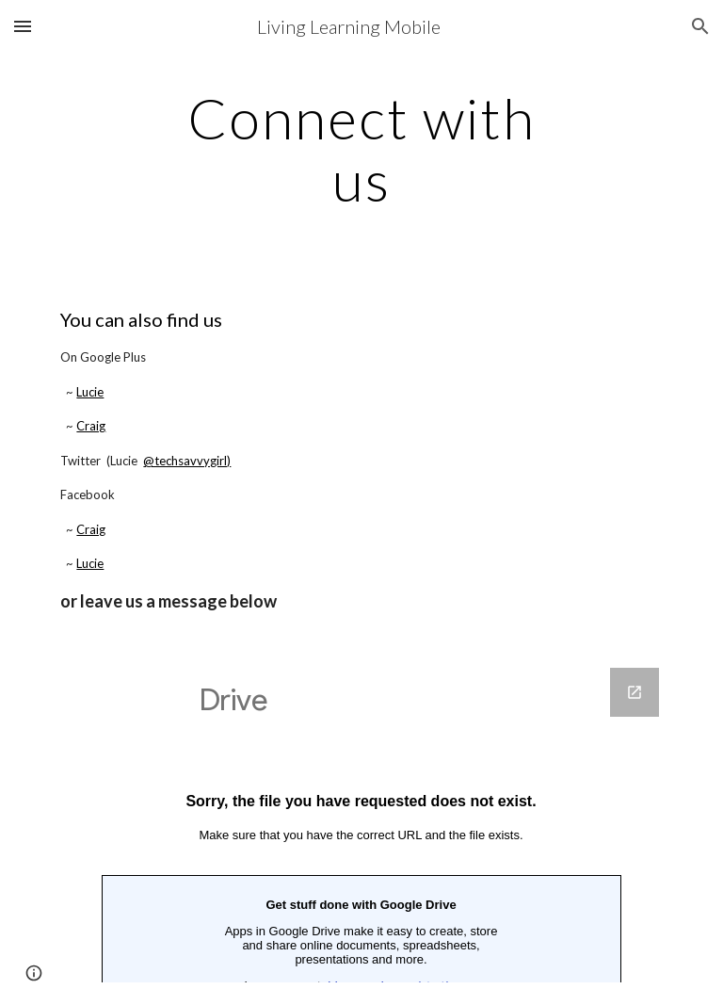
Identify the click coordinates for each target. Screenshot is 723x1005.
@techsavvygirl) (187, 460)
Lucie (90, 391)
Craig (90, 425)
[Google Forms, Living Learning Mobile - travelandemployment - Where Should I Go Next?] (361, 825)
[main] (361, 149)
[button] (22, 26)
